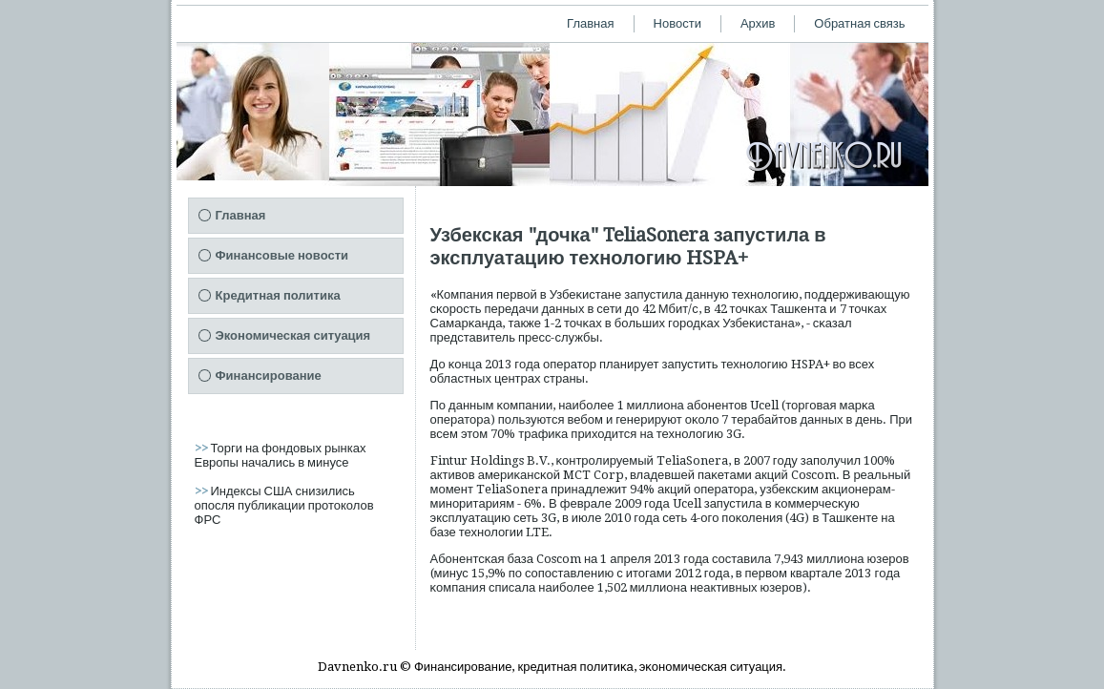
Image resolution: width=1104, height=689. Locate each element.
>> (203, 448)
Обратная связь (859, 23)
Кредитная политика (278, 295)
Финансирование (269, 375)
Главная (590, 23)
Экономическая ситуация (293, 335)
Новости (677, 23)
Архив (757, 23)
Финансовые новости (282, 255)
